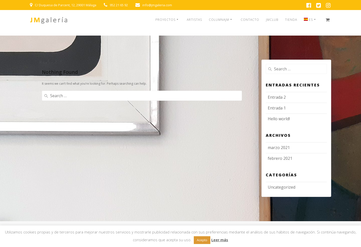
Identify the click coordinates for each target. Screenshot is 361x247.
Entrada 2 (277, 97)
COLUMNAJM (219, 20)
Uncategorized (281, 187)
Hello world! (279, 118)
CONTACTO (250, 20)
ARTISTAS (194, 20)
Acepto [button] (202, 240)
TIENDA (291, 20)
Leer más (219, 239)
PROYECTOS (165, 20)
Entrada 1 (277, 108)
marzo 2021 (279, 147)
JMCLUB (272, 20)
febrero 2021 (280, 158)
